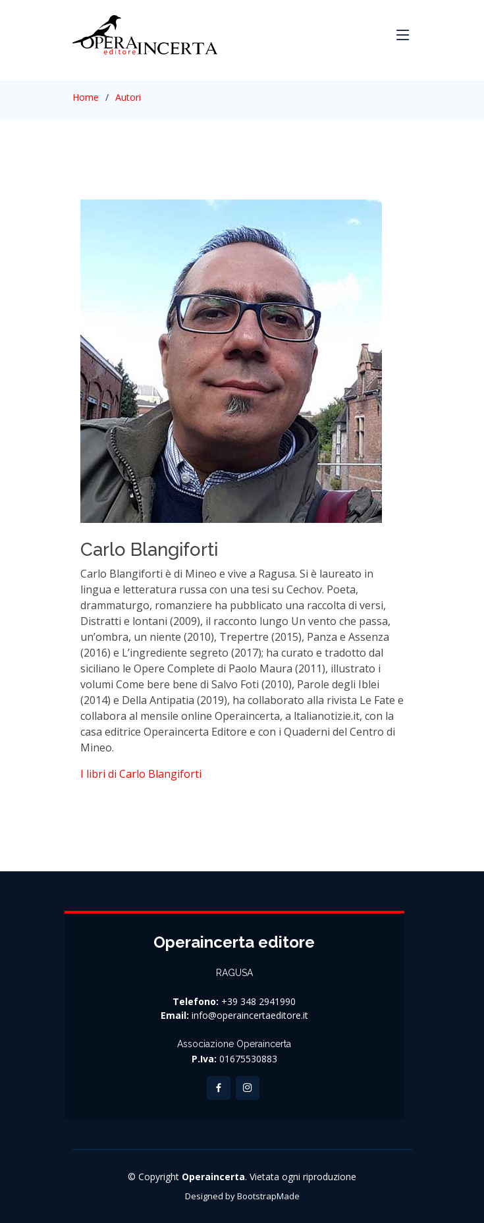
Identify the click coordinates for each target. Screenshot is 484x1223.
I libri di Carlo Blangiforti (141, 774)
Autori (128, 97)
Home (85, 97)
